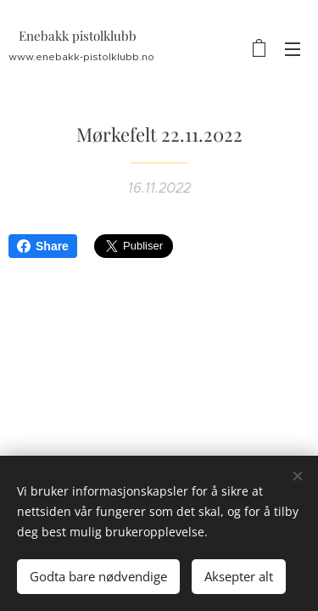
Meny (292, 49)
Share (43, 246)
